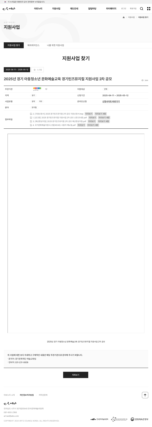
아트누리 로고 (9, 8)
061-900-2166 (10, 412)
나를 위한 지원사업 (55, 45)
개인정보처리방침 (27, 395)
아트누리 (38, 8)
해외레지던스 (33, 45)
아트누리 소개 (9, 395)
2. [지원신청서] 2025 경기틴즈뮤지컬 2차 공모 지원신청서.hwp (58, 114)
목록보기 (75, 375)
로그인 (123, 9)
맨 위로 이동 (145, 395)
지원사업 (56, 8)
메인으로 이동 (124, 17)
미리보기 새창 (100, 114)
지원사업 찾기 (143, 17)
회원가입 (133, 9)
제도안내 (74, 8)
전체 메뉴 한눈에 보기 (149, 8)
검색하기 (141, 8)
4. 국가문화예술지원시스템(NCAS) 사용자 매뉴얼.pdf (54, 125)
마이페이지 (111, 8)
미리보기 (88, 114)
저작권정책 (43, 395)
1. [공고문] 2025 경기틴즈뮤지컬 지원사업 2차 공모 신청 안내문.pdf (60, 118)
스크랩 (39, 70)
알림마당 (92, 8)
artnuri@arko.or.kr (11, 416)
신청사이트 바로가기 (111, 101)
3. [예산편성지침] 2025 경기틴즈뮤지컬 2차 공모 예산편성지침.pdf (59, 121)
